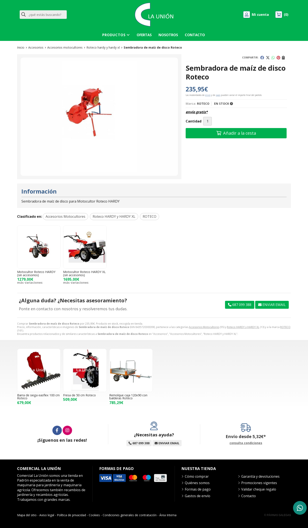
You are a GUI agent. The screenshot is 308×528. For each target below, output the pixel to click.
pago (218, 95)
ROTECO (285, 327)
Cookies (94, 515)
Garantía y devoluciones (260, 476)
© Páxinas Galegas (277, 515)
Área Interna (167, 515)
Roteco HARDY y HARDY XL (243, 327)
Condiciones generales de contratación (130, 515)
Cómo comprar (197, 476)
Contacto (248, 496)
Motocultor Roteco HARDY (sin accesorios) (36, 273)
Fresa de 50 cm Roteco (79, 395)
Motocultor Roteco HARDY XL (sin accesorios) (84, 273)
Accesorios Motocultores (204, 327)
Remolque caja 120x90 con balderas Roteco (128, 396)
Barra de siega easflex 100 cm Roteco (38, 396)
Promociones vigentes (259, 482)
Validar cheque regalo (258, 489)
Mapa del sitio (27, 515)
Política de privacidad (71, 515)
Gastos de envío (197, 496)
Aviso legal (46, 515)
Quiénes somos (197, 482)
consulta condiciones (246, 443)
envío (207, 95)
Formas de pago (198, 489)
